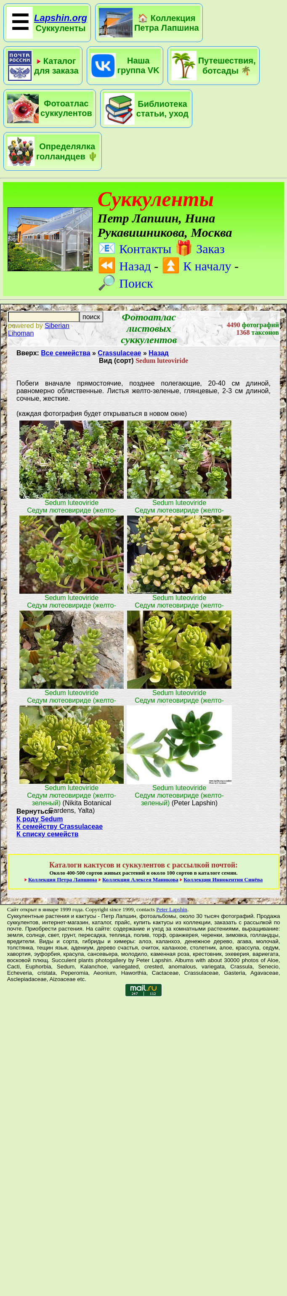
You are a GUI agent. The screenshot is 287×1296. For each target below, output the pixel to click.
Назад (124, 266)
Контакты (134, 249)
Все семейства (65, 353)
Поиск (125, 283)
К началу (196, 266)
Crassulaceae (119, 353)
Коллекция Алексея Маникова (140, 879)
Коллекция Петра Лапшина (62, 879)
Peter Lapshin (171, 909)
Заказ (200, 249)
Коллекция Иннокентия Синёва (223, 879)
